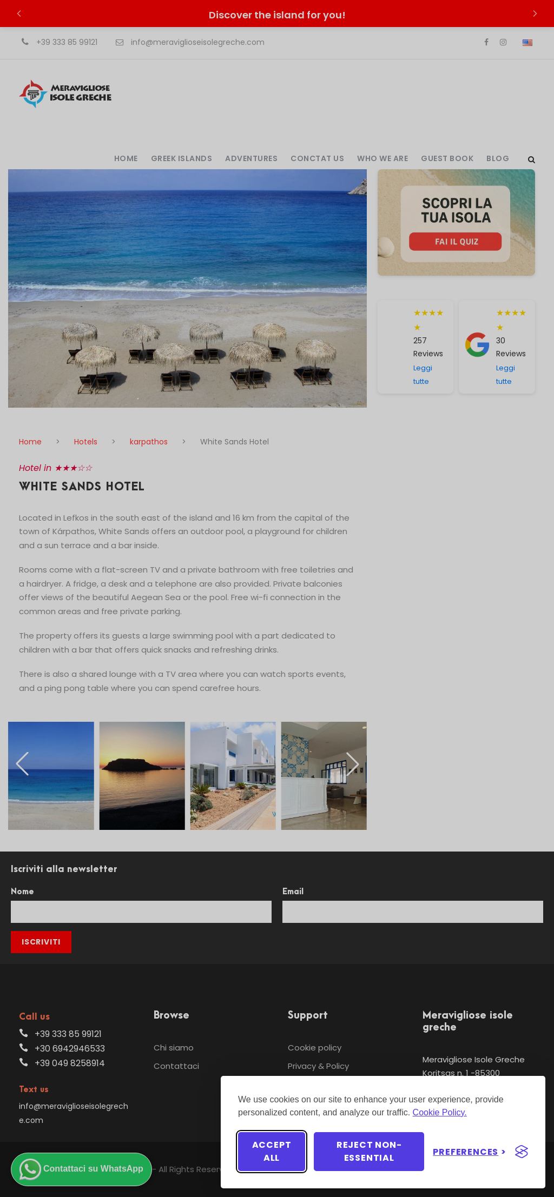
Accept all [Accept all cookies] (272, 1151)
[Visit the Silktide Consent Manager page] (521, 1151)
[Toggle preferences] (469, 1152)
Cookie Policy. (440, 1112)
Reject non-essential (369, 1151)
